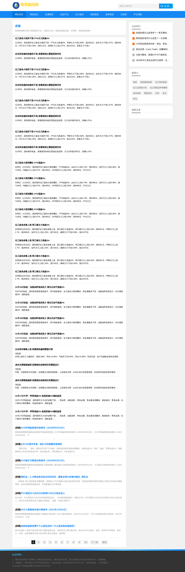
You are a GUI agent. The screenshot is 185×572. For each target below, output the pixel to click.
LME (157, 93)
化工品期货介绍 (140, 88)
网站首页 (19, 14)
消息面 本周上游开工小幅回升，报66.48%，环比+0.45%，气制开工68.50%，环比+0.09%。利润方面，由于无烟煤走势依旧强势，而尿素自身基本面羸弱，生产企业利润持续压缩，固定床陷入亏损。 (68, 356)
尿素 (18, 26)
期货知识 (34, 14)
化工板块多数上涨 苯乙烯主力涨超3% (32, 225)
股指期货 (94, 14)
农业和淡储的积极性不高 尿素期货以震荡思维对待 (38, 54)
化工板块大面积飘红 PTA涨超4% (30, 163)
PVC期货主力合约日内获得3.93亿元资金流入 (43, 493)
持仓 (135, 99)
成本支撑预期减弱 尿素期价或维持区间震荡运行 (37, 365)
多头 (164, 93)
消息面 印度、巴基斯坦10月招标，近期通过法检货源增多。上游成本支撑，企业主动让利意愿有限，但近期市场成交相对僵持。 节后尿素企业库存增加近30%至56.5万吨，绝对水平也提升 (67, 372)
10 (86, 542)
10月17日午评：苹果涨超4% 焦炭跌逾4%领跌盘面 (38, 396)
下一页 (95, 542)
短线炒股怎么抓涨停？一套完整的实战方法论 (156, 33)
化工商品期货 (161, 82)
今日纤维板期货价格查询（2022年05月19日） (43, 428)
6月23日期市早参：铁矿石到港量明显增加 (41, 444)
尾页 (105, 542)
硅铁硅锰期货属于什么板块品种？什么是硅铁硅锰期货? (48, 526)
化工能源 (79, 14)
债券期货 (110, 14)
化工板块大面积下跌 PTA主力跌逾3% (32, 38)
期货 (135, 82)
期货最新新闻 (146, 82)
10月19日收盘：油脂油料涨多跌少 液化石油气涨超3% (39, 287)
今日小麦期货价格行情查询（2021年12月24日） (44, 509)
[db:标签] (137, 93)
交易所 (124, 14)
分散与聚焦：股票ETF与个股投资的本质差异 (156, 55)
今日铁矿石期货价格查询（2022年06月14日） (43, 460)
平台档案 (138, 14)
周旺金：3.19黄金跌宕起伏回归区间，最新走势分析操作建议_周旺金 (54, 477)
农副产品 (64, 14)
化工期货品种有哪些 (158, 88)
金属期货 (49, 14)
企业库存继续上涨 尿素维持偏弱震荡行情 (34, 349)
